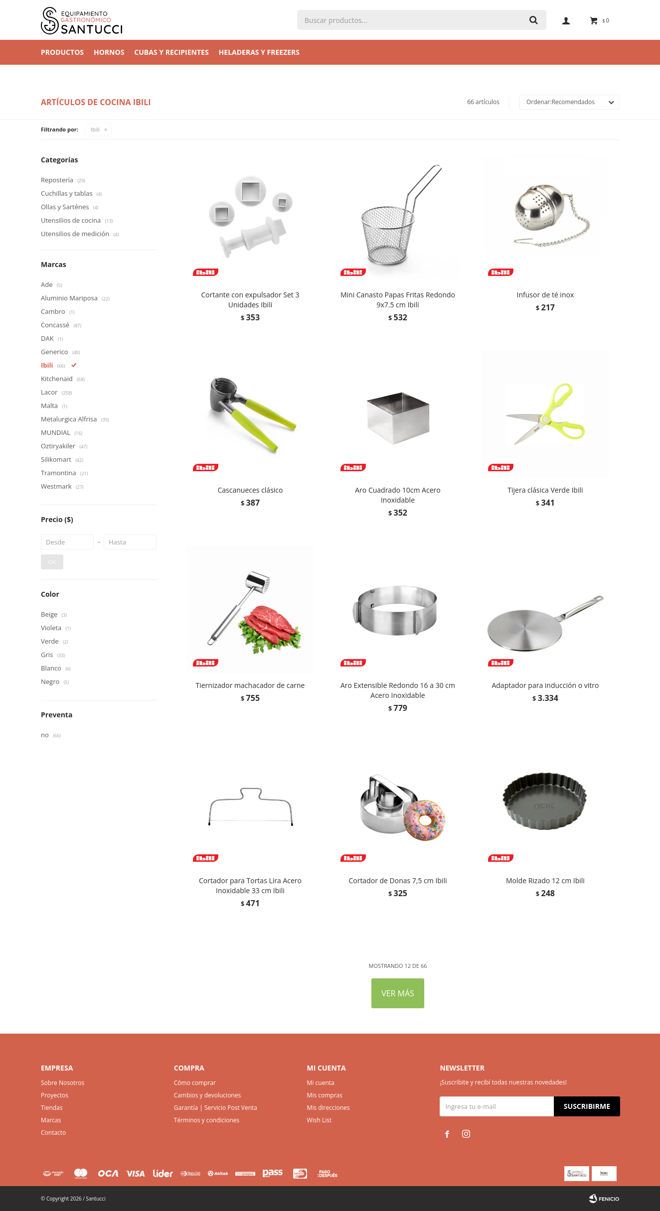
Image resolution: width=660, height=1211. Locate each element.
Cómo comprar (195, 1082)
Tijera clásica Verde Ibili (545, 490)
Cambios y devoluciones (207, 1095)
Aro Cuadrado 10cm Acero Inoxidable (397, 495)
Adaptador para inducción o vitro (545, 685)
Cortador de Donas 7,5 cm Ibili (397, 880)
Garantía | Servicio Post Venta (215, 1107)
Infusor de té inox (545, 294)
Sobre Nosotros (62, 1082)
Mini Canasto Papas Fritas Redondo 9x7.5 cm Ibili (397, 299)
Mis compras (324, 1095)
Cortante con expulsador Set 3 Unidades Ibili (250, 299)
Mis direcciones (328, 1107)
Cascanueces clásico (250, 490)
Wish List (319, 1120)
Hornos (109, 52)
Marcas (51, 1120)
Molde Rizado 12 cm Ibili (545, 880)
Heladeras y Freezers (259, 52)
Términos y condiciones (206, 1120)
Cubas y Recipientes (171, 52)
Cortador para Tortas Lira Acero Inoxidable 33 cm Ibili (250, 885)
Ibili (95, 129)
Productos (62, 52)
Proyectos (54, 1095)
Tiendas (51, 1107)
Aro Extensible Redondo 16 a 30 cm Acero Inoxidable (397, 690)
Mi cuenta (320, 1082)
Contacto (53, 1132)
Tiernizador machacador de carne (250, 685)
